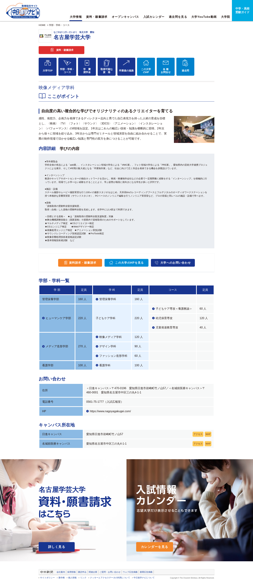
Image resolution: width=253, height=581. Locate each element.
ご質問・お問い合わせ (110, 572)
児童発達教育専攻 (167, 327)
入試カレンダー (154, 16)
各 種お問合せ (166, 71)
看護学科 (105, 365)
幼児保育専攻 (164, 318)
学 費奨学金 (87, 71)
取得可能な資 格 (106, 71)
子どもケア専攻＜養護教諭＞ (174, 308)
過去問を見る (178, 16)
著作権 (61, 577)
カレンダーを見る (154, 547)
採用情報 (71, 572)
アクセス (198, 434)
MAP (208, 434)
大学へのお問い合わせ (175, 262)
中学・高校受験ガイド (242, 10)
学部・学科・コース (59, 25)
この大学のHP (146, 71)
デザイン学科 (107, 346)
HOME (42, 25)
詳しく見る (56, 547)
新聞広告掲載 (146, 572)
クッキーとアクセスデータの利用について (110, 577)
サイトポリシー (47, 577)
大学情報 (76, 16)
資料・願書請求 (96, 16)
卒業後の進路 (126, 70)
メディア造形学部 (57, 346)
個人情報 (72, 577)
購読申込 (82, 572)
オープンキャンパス (125, 16)
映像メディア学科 (110, 336)
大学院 (225, 16)
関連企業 (93, 572)
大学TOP (48, 70)
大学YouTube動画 (204, 16)
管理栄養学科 (107, 299)
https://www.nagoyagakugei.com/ (110, 411)
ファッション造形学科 (113, 355)
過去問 (185, 70)
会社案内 (61, 572)
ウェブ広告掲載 (130, 572)
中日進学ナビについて (144, 577)
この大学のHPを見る (129, 262)
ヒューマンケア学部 (58, 318)
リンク (83, 577)
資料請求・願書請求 (82, 262)
